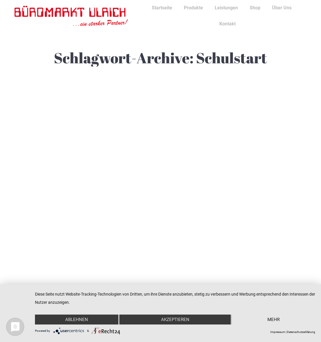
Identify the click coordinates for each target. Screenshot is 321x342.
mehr (273, 319)
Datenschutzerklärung (301, 332)
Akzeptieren (175, 319)
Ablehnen (76, 319)
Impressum (277, 332)
